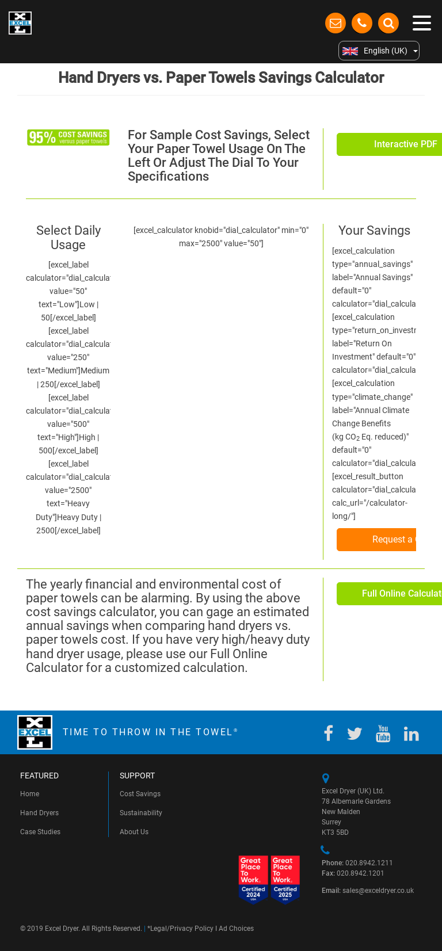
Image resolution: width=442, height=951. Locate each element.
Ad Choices (236, 929)
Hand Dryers (39, 813)
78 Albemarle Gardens (356, 801)
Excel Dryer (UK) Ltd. (353, 791)
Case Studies (40, 832)
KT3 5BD (335, 832)
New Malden (341, 812)
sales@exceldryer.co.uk (368, 891)
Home (29, 794)
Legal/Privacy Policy (182, 929)
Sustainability (141, 813)
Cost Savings (140, 794)
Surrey (331, 822)
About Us (134, 832)
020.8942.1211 (357, 863)
